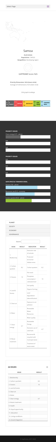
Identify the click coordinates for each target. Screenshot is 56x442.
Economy (12, 230)
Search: (28, 242)
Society (12, 226)
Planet (12, 222)
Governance (14, 234)
